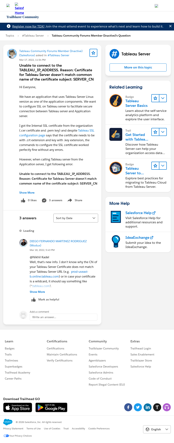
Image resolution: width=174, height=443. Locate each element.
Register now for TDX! (28, 26)
